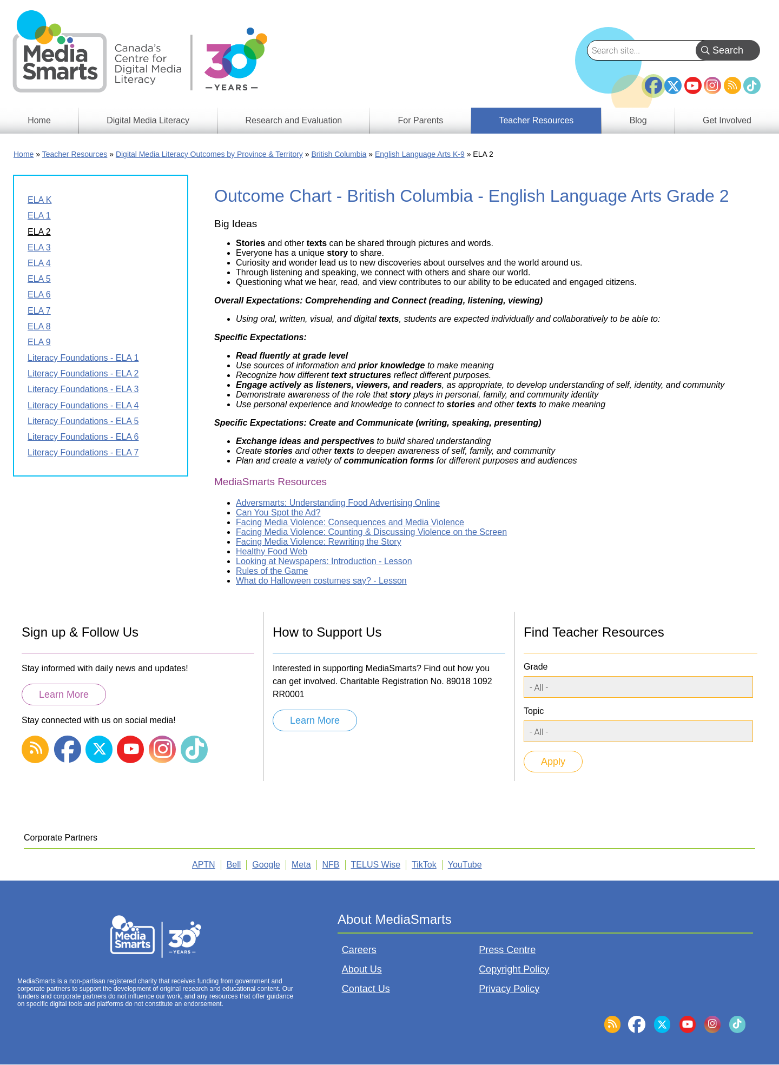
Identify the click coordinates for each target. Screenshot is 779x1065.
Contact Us (366, 988)
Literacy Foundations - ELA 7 (83, 452)
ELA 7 (39, 310)
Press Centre (507, 949)
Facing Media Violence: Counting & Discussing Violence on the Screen (371, 532)
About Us (362, 969)
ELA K (39, 199)
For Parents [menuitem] (421, 120)
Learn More (64, 694)
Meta (301, 864)
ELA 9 (39, 342)
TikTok (752, 85)
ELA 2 (39, 231)
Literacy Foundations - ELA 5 (83, 421)
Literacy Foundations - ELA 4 (83, 405)
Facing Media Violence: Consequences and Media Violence (350, 522)
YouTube (693, 85)
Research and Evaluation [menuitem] (293, 120)
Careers (359, 949)
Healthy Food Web (271, 551)
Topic (534, 711)
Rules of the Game (272, 571)
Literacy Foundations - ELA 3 (83, 389)
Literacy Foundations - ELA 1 (83, 357)
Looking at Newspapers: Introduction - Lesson (324, 561)
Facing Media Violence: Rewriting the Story (318, 541)
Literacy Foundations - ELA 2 (83, 373)
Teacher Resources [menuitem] (536, 120)
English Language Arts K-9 (420, 154)
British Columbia (338, 154)
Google (266, 864)
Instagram (712, 85)
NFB (331, 864)
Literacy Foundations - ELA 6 (83, 436)
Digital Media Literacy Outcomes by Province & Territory (209, 154)
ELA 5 (39, 278)
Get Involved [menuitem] (727, 120)
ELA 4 (39, 263)
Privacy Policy (509, 988)
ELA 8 (39, 326)
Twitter (673, 85)
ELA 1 (39, 215)
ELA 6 (39, 294)
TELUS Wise (376, 864)
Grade (535, 666)
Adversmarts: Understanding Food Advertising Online (338, 502)
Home (24, 154)
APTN (203, 864)
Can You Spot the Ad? (278, 512)
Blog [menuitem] (638, 120)
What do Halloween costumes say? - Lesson (321, 580)
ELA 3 (39, 247)
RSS (732, 85)
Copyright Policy (514, 969)
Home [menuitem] (39, 120)
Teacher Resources (75, 154)
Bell (234, 864)
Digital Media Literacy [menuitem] (148, 120)
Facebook (653, 81)
